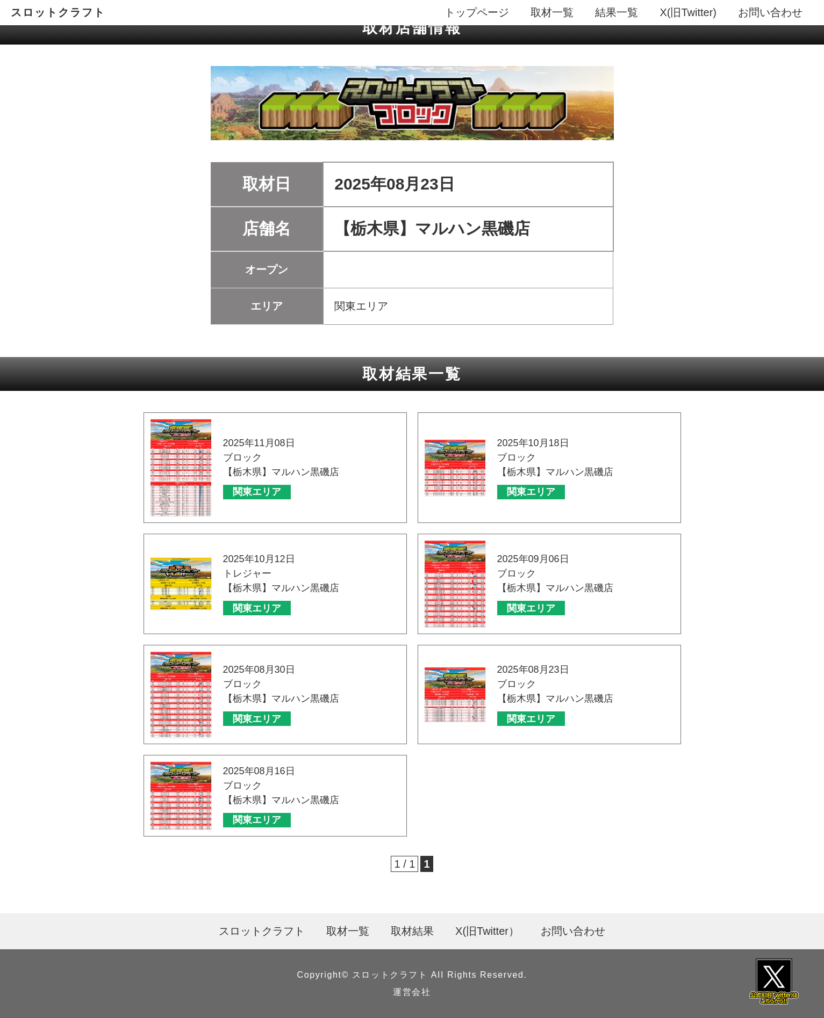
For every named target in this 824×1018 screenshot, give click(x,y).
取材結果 (412, 931)
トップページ (477, 12)
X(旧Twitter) (688, 12)
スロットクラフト (58, 12)
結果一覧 (616, 12)
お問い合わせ (770, 12)
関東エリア (257, 491)
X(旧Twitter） (487, 931)
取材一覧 (552, 12)
